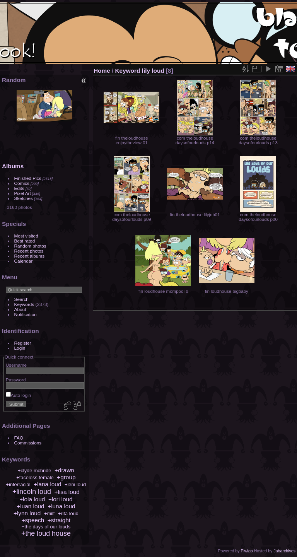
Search (21, 299)
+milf (49, 513)
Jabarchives (284, 550)
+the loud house (46, 533)
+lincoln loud (31, 491)
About (20, 309)
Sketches (23, 198)
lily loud (153, 70)
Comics (21, 183)
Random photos (30, 245)
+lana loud (47, 484)
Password (16, 379)
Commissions (28, 442)
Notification (25, 314)
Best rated (24, 240)
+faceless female (34, 477)
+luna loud (61, 506)
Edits (19, 188)
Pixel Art (22, 193)
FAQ (19, 437)
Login (20, 347)
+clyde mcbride (34, 470)
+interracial (18, 484)
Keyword (127, 70)
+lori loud (60, 499)
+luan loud (30, 506)
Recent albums (29, 255)
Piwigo (247, 550)
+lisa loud (67, 492)
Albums (13, 166)
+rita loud (68, 513)
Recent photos (29, 250)
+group (66, 477)
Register (22, 342)
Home (102, 70)
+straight (59, 520)
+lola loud (32, 499)
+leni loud (75, 484)
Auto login (18, 395)
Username (16, 364)
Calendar (23, 260)
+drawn (64, 470)
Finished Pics (27, 178)
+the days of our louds (46, 527)
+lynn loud (27, 513)
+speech (33, 520)
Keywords (24, 304)
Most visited (26, 235)
